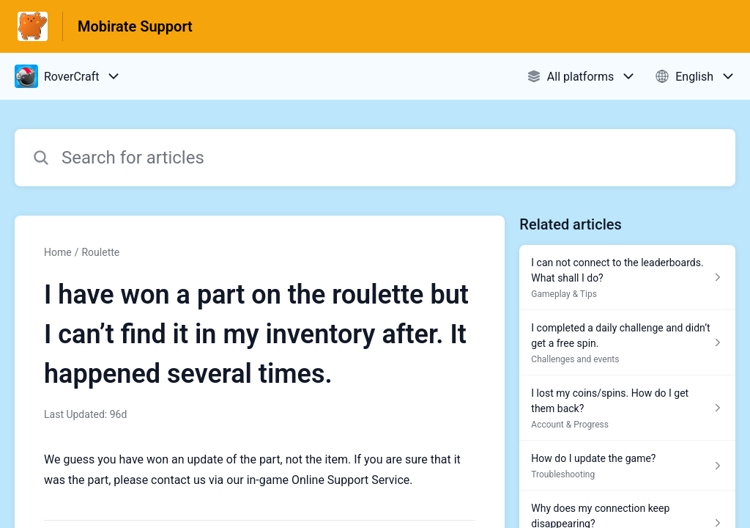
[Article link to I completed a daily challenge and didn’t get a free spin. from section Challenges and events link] (627, 342)
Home (58, 252)
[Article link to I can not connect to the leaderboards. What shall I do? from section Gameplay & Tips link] (627, 277)
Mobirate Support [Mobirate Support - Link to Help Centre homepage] (135, 26)
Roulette (100, 252)
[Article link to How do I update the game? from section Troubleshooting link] (627, 466)
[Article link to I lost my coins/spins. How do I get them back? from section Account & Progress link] (627, 408)
